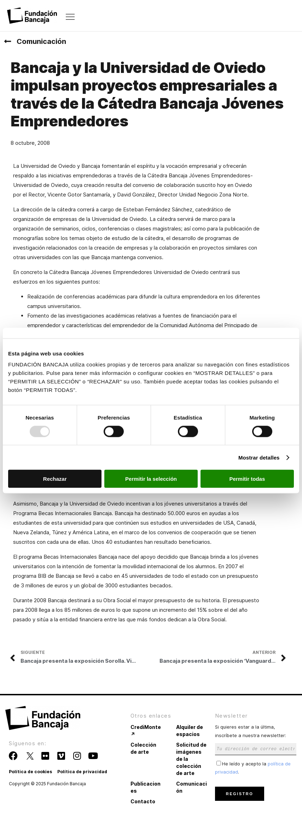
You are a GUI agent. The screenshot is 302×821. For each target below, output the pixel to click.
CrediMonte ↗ (145, 730)
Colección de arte (143, 748)
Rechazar (55, 479)
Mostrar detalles (259, 457)
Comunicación (41, 41)
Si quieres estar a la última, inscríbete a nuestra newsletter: (255, 737)
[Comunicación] (7, 41)
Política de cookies (30, 771)
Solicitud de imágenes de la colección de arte (191, 759)
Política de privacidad (82, 771)
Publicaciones (145, 787)
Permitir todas (247, 479)
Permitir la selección (151, 479)
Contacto (142, 801)
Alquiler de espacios (189, 730)
